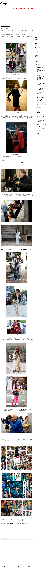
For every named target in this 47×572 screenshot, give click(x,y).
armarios (12, 523)
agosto (38, 130)
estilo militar (38, 42)
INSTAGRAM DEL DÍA (41, 116)
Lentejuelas (37, 47)
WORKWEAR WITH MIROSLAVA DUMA (40, 82)
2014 (37, 63)
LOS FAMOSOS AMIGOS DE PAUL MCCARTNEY (41, 87)
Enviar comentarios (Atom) (12, 568)
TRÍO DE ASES (39, 107)
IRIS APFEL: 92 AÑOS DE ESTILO (41, 79)
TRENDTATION (38, 6)
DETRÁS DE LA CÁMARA (41, 106)
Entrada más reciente (4, 566)
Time (10, 164)
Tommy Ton (2, 249)
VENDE (24, 6)
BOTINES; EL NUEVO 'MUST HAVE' (41, 98)
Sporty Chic (37, 52)
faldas (36, 43)
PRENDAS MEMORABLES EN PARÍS (41, 118)
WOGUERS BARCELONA (41, 122)
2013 (37, 64)
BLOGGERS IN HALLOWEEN (39, 73)
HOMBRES (12, 6)
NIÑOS (16, 6)
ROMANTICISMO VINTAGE (41, 104)
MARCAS (20, 6)
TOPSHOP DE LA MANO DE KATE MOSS (41, 114)
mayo (38, 135)
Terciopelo (37, 56)
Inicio (17, 566)
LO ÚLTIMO (4, 6)
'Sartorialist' (19, 162)
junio (38, 133)
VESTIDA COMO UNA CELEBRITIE (40, 121)
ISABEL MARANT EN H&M (41, 124)
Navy (36, 48)
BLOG (33, 6)
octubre (39, 69)
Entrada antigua (28, 566)
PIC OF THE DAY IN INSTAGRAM (41, 89)
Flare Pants (37, 44)
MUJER (8, 6)
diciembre (39, 66)
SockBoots (37, 51)
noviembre (39, 67)
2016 (37, 61)
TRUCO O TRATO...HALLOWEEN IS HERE (41, 76)
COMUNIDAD (28, 6)
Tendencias (37, 55)
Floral (36, 46)
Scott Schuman (3, 162)
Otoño (36, 50)
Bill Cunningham (20, 409)
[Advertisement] (23, 17)
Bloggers (36, 39)
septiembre (39, 128)
